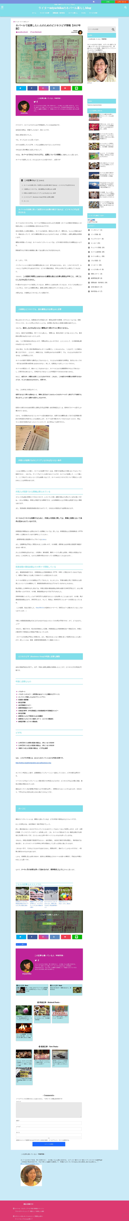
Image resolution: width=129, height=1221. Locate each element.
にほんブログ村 (92, 222)
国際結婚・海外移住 (59, 13)
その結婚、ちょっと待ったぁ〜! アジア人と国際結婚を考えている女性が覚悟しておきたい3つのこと (107, 195)
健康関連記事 (95, 278)
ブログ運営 (94, 260)
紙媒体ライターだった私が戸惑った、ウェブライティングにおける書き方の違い (36, 904)
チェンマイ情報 (96, 247)
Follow (49, 920)
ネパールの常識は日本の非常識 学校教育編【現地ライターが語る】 (29, 1197)
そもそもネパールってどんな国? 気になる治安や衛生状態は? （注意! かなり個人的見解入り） (107, 185)
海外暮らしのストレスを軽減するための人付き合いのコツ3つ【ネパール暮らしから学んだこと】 (29, 1190)
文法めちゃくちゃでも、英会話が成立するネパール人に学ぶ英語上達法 (22, 903)
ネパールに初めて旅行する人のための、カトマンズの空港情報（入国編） (107, 174)
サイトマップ (76, 1212)
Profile (83, 13)
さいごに (25, 201)
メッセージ (94, 265)
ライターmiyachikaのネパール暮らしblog (64, 8)
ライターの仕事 (44, 13)
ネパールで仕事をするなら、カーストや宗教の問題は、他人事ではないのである (107, 204)
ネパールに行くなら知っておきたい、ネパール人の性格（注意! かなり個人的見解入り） (107, 136)
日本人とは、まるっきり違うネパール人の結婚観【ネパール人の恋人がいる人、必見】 (107, 126)
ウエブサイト (40, 607)
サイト (18, 1097)
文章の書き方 (95, 287)
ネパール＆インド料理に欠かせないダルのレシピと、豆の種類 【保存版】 (107, 145)
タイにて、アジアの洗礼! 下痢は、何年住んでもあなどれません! (107, 155)
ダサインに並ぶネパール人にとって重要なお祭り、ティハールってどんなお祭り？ (29, 1182)
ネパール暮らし (73, 13)
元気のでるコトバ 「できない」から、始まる (65, 902)
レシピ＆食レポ (96, 269)
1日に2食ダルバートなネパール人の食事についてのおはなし (107, 164)
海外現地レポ (95, 291)
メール (18, 1091)
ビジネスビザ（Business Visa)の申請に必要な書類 (38, 197)
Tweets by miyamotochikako (94, 105)
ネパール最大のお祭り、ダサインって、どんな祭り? (107, 116)
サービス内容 (93, 13)
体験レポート (95, 274)
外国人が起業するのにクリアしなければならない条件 (39, 193)
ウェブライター (96, 239)
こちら (43, 539)
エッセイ (94, 243)
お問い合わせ (122, 2)
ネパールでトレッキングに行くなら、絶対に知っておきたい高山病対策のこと (50, 904)
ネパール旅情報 (96, 252)
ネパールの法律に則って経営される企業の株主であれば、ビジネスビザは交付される (48, 185)
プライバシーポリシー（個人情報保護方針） (57, 1212)
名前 (17, 1085)
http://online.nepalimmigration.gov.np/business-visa (33, 763)
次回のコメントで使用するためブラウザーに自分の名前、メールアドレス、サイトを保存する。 (43, 1104)
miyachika (74, 32)
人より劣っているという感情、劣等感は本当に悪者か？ (29, 1205)
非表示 (42, 180)
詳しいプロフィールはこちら (96, 52)
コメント (18, 1066)
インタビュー (95, 230)
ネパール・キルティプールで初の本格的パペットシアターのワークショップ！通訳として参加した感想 (29, 1174)
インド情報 (94, 234)
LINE (108, 2)
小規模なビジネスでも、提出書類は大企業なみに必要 (39, 189)
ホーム (34, 13)
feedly (49, 923)
